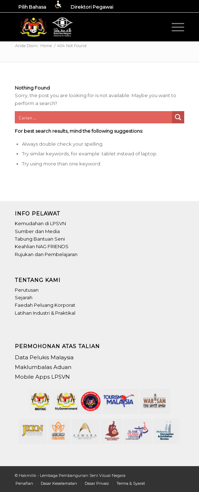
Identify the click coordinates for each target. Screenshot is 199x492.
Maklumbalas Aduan (43, 367)
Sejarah (23, 297)
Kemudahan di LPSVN (40, 223)
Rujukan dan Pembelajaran (46, 254)
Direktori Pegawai (92, 7)
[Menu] (174, 27)
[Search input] (93, 117)
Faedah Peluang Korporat (45, 305)
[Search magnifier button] (178, 117)
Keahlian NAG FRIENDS (41, 246)
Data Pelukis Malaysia (44, 357)
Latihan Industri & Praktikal (45, 313)
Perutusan (27, 290)
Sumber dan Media (37, 231)
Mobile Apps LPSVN (42, 376)
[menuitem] (40, 4)
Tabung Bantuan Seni (40, 239)
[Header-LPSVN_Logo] (47, 27)
